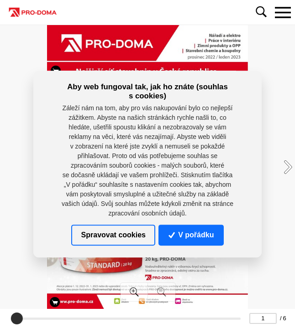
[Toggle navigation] (282, 12)
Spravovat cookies (113, 235)
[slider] (17, 318)
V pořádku (191, 235)
